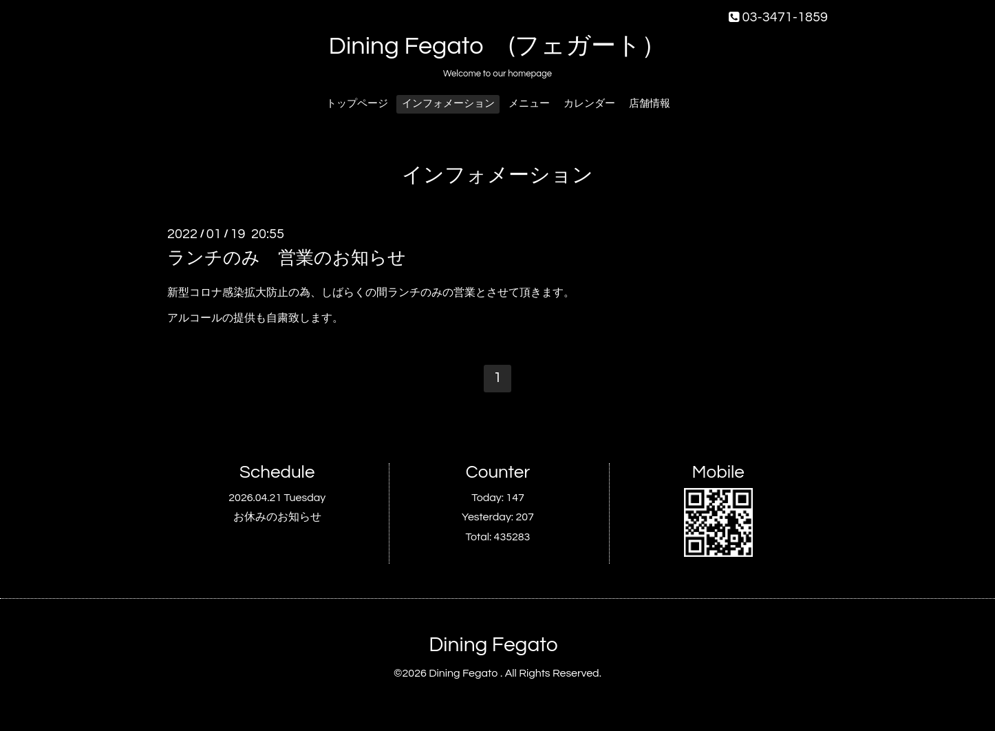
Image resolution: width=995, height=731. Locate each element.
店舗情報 (649, 103)
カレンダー (589, 103)
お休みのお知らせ (277, 516)
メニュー (529, 103)
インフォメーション (448, 103)
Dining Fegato (493, 644)
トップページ (357, 103)
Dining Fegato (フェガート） (498, 46)
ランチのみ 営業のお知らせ (286, 258)
